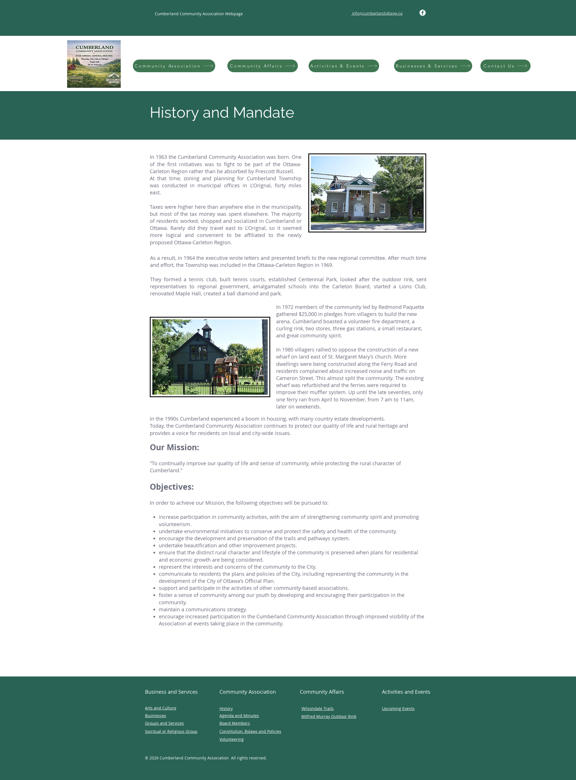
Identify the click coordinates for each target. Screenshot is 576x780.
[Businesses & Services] (433, 66)
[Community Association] (174, 66)
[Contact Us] (505, 66)
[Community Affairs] (262, 66)
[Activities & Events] (344, 66)
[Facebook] (422, 13)
